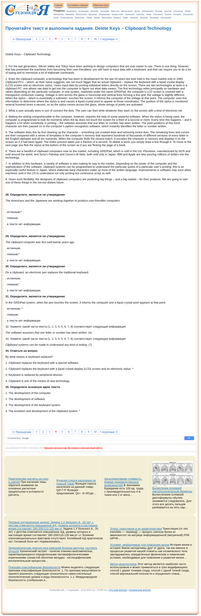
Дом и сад (115, 11)
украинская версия (139, 589)
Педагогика (129, 14)
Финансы (117, 17)
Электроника (166, 17)
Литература (178, 11)
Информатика (147, 11)
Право (148, 14)
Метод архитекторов (123, 564)
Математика (58, 14)
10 (95, 38)
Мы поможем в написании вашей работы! (85, 448)
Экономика (154, 17)
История (158, 11)
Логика (188, 11)
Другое (137, 11)
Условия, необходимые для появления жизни (139, 544)
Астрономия (83, 11)
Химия (125, 17)
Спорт (56, 17)
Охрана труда (117, 14)
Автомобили (71, 11)
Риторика (177, 14)
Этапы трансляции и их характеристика (136, 528)
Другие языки (126, 11)
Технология (79, 17)
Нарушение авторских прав (55, 448)
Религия (168, 14)
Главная (58, 5)
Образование (104, 14)
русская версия (118, 589)
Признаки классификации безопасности (34, 567)
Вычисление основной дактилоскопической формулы (172, 490)
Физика (97, 17)
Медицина (69, 14)
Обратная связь (101, 5)
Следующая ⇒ (109, 39)
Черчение (134, 17)
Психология (158, 14)
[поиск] (93, 438)
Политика (140, 14)
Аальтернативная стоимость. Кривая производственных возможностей (123, 482)
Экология (144, 17)
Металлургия (81, 14)
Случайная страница (78, 5)
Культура (168, 11)
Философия (107, 17)
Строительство (66, 17)
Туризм (89, 17)
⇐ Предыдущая (22, 39)
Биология (94, 11)
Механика (93, 14)
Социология (188, 14)
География (104, 11)
